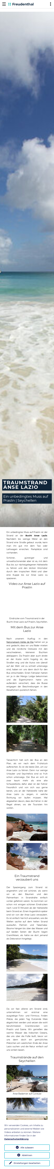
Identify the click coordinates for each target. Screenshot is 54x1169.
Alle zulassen (27, 1147)
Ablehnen (27, 1155)
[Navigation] (4, 4)
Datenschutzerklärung (16, 1139)
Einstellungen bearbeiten (27, 1163)
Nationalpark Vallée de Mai (20, 642)
